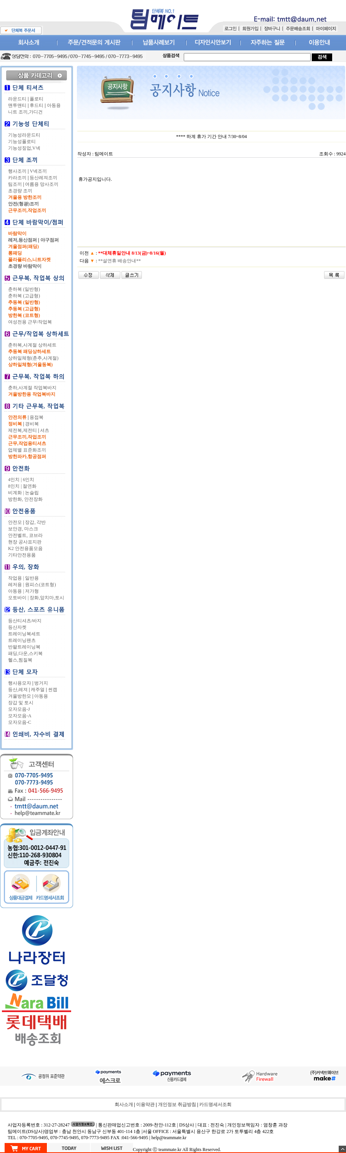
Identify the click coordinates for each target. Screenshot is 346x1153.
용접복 (36, 417)
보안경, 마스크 (23, 529)
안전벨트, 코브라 (25, 535)
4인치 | (15, 479)
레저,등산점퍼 (22, 240)
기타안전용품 (22, 555)
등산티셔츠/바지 (25, 620)
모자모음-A (20, 715)
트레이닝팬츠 (22, 640)
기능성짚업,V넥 (24, 148)
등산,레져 (18, 689)
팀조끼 (15, 184)
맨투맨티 (17, 105)
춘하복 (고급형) (24, 295)
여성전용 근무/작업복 (30, 322)
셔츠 (44, 430)
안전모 (15, 522)
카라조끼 (17, 177)
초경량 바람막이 (25, 266)
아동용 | (16, 591)
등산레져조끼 (43, 177)
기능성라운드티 (24, 135)
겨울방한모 (19, 696)
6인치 (28, 479)
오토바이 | (18, 597)
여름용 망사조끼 (41, 184)
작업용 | (16, 578)
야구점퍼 (49, 240)
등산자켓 (17, 627)
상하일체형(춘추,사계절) (33, 358)
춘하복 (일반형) (24, 289)
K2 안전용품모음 (25, 548)
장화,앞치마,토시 (47, 597)
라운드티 (17, 99)
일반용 (32, 578)
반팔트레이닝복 (24, 647)
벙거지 (41, 683)
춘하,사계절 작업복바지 (32, 387)
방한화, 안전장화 (25, 499)
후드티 (36, 105)
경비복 (32, 424)
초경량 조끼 (20, 190)
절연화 (30, 486)
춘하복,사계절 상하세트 (32, 345)
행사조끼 (17, 171)
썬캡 (52, 689)
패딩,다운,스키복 (25, 653)
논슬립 (32, 492)
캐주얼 (38, 689)
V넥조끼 (38, 171)
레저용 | (16, 584)
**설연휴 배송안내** (119, 260)
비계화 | (16, 492)
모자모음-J (19, 709)
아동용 (54, 105)
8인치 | (15, 486)
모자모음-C (19, 722)
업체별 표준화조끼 (27, 450)
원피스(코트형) (40, 584)
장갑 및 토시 (20, 702)
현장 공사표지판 (25, 542)
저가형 (32, 591)
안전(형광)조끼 (23, 204)
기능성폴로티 (22, 141)
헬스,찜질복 (20, 660)
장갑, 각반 (35, 522)
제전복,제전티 (22, 430)
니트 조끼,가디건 (25, 112)
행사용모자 (19, 683)
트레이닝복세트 (24, 633)
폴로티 (36, 99)
